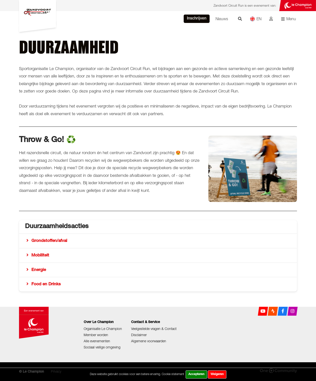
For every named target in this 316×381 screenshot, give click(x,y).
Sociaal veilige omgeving (102, 347)
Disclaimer (139, 335)
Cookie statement (173, 374)
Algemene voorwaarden (148, 341)
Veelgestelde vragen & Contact (154, 329)
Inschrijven (196, 19)
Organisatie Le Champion (103, 329)
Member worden (96, 335)
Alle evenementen (97, 341)
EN (255, 18)
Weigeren (217, 374)
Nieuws (222, 19)
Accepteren (196, 374)
